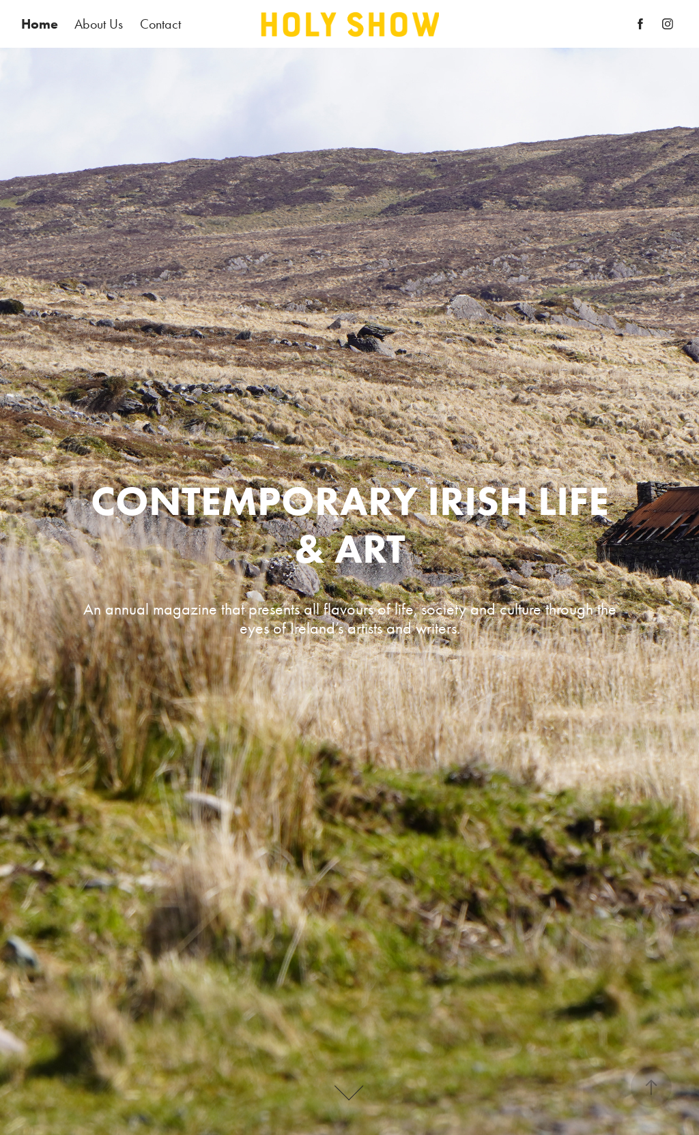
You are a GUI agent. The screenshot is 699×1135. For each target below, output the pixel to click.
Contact (160, 24)
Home (39, 24)
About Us (98, 24)
